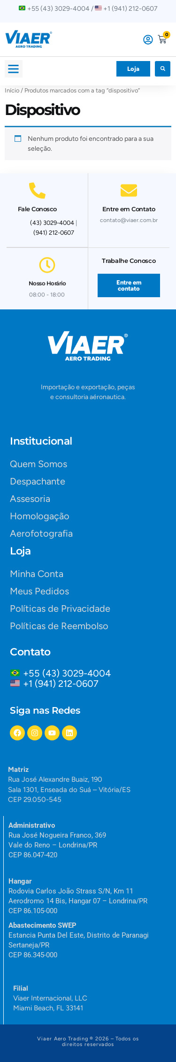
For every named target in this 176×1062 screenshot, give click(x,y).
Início (12, 90)
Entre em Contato (128, 204)
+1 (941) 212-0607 (61, 683)
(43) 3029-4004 (52, 222)
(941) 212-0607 (53, 232)
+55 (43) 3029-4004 (69, 673)
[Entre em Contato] (129, 186)
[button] (14, 69)
